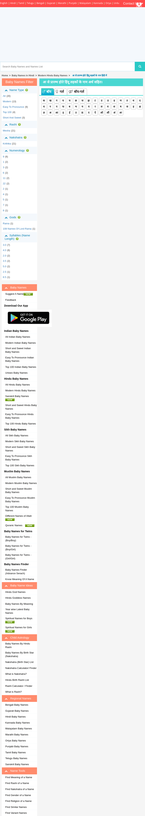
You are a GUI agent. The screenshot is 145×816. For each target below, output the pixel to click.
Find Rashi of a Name (17, 783)
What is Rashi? (13, 691)
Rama (6, 223)
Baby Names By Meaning (19, 603)
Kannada (98, 3)
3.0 (4, 245)
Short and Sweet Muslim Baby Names (18, 490)
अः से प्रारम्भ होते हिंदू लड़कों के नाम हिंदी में (89, 75)
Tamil (21, 3)
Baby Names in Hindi (23, 75)
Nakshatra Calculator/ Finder (20, 668)
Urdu (116, 3)
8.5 (4, 277)
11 (4, 178)
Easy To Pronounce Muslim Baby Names (20, 499)
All (4, 96)
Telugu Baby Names (16, 758)
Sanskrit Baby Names (18, 398)
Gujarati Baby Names (17, 710)
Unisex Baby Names (16, 372)
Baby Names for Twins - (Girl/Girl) (18, 556)
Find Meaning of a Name (18, 777)
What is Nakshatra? (16, 673)
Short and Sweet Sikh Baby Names (20, 449)
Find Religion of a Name (18, 801)
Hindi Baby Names (15, 716)
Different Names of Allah (19, 517)
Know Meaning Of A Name (19, 579)
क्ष (140, 106)
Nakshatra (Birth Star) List (19, 662)
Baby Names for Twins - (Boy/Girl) (18, 547)
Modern (7, 101)
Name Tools (15, 770)
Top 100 (7, 112)
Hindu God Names (15, 592)
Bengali (40, 3)
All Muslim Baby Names (18, 477)
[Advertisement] (87, 34)
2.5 (4, 271)
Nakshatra (16, 137)
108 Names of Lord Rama (17, 228)
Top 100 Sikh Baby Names (19, 465)
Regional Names (18, 698)
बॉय (46, 92)
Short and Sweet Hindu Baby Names (21, 407)
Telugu (30, 3)
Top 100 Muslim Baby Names (17, 508)
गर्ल (60, 92)
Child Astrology (17, 637)
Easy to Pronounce (13, 106)
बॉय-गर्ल (76, 92)
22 (4, 183)
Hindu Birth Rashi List (17, 680)
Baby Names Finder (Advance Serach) (16, 571)
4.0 (4, 250)
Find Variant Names (16, 812)
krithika (7, 143)
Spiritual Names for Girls (19, 629)
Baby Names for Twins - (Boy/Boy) (18, 538)
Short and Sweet (12, 117)
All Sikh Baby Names (16, 435)
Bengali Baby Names (16, 704)
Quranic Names (19, 525)
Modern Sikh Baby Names (19, 441)
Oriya (108, 3)
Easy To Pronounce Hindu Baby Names (19, 416)
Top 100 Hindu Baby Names (20, 423)
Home (5, 75)
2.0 (4, 255)
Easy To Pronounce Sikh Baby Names (18, 458)
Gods (13, 217)
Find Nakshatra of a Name (19, 789)
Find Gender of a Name (18, 795)
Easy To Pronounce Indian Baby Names (19, 359)
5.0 (4, 266)
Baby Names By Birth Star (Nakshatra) (19, 654)
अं (114, 112)
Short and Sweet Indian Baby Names (18, 350)
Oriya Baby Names (15, 740)
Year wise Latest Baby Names (17, 611)
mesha (6, 130)
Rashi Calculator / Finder (18, 686)
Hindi (13, 3)
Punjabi (73, 3)
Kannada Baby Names (17, 722)
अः (120, 112)
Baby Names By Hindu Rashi (17, 645)
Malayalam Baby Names (18, 728)
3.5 (4, 261)
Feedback (10, 299)
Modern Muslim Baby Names (21, 483)
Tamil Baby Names (15, 752)
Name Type (17, 90)
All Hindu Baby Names (17, 384)
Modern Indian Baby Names (20, 342)
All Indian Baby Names (17, 336)
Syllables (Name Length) (17, 237)
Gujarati (51, 3)
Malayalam (85, 3)
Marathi (62, 3)
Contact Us (133, 3)
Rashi (13, 124)
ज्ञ (44, 112)
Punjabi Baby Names (16, 746)
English (4, 3)
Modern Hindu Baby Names (52, 75)
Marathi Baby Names (16, 734)
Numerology (17, 150)
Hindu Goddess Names (18, 597)
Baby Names (15, 287)
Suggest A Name (19, 293)
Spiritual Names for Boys (19, 620)
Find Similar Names (16, 807)
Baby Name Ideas (19, 585)
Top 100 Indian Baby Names (20, 367)
